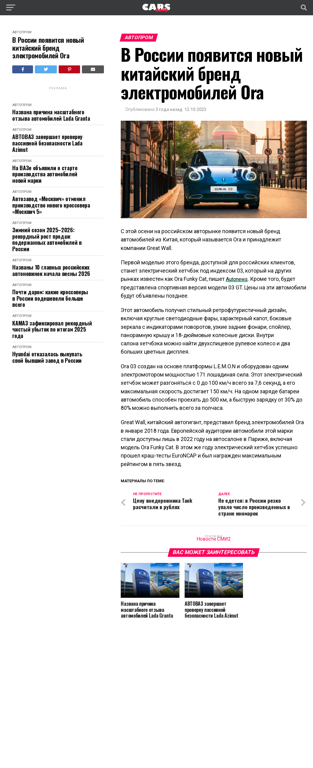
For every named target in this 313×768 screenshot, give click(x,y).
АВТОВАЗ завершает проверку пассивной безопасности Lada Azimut (47, 143)
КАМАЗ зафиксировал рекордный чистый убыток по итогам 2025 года (52, 329)
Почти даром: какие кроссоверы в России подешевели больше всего (50, 298)
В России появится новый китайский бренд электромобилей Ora (48, 47)
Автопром (21, 32)
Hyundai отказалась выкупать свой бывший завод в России (47, 357)
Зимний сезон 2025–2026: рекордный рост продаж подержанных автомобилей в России (46, 239)
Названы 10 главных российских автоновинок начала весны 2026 (51, 270)
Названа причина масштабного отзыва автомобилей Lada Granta (51, 115)
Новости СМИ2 (214, 539)
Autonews (238, 279)
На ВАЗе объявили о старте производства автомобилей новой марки (44, 174)
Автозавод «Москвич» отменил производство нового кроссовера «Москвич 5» (51, 205)
